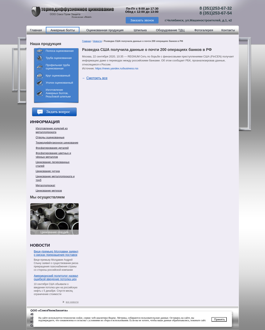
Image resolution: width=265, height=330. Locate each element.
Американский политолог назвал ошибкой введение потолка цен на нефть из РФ (56, 277)
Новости (97, 41)
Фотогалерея (203, 30)
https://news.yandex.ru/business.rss (116, 68)
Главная (36, 30)
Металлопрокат (45, 185)
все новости (70, 302)
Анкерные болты (62, 30)
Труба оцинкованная (59, 58)
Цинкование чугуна (48, 171)
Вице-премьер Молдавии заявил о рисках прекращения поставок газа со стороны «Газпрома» (56, 253)
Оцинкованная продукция (105, 30)
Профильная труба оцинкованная (58, 66)
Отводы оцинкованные (50, 137)
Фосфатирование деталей (52, 147)
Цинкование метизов (49, 190)
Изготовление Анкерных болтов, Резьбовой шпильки (58, 93)
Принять (219, 319)
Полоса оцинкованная (60, 50)
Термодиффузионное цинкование (57, 142)
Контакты (228, 30)
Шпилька (140, 30)
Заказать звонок (142, 20)
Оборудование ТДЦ (170, 30)
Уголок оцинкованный (59, 82)
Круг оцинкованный (58, 75)
